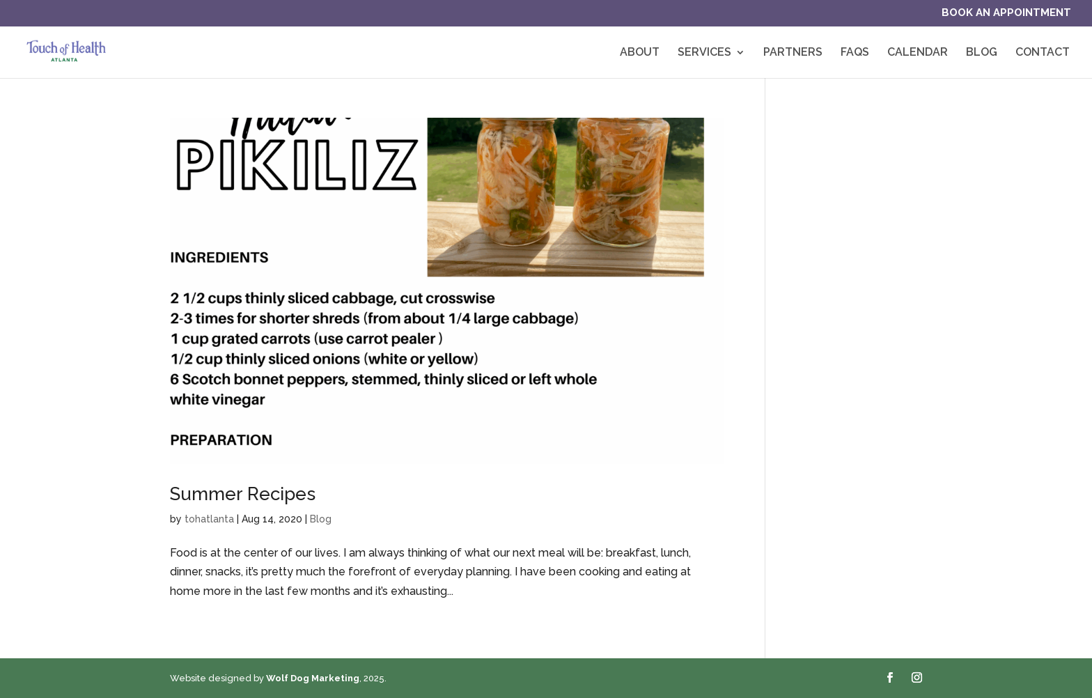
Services (704, 53)
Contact (1042, 53)
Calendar (917, 53)
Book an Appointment (1006, 13)
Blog (981, 53)
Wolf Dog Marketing (312, 678)
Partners (792, 53)
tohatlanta (209, 519)
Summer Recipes (242, 493)
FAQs (855, 53)
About (640, 53)
